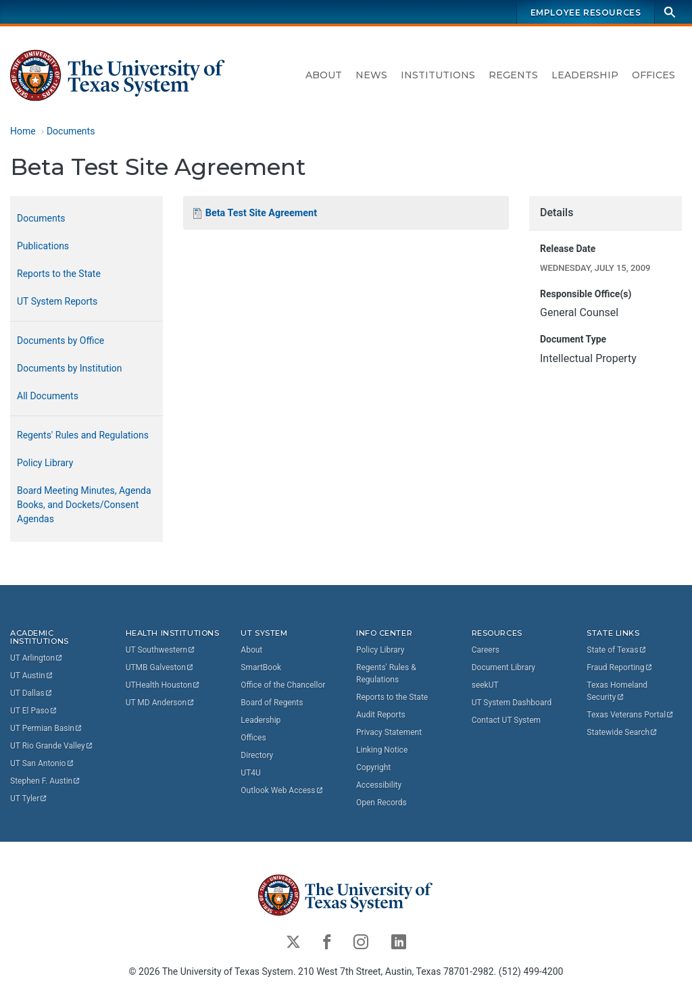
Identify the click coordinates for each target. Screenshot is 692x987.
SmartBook (261, 667)
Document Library (503, 667)
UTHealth (163, 685)
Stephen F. (45, 781)
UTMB (160, 667)
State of (617, 650)
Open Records (381, 802)
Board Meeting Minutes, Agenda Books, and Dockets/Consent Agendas (84, 504)
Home (23, 131)
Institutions (438, 75)
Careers (485, 650)
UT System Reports (57, 301)
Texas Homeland (618, 691)
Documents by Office (60, 340)
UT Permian (46, 728)
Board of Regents (272, 702)
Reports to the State (59, 273)
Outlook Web (282, 790)
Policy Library (45, 462)
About (323, 75)
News (371, 75)
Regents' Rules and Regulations (83, 435)
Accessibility (378, 785)
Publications (43, 246)
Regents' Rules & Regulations (386, 673)
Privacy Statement (389, 732)
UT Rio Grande (52, 746)
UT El (33, 710)
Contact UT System (506, 720)
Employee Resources (585, 12)
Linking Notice (381, 750)
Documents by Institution (69, 368)
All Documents (47, 395)
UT (37, 658)
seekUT (485, 685)
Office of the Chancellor (283, 685)
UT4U (250, 773)
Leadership (584, 75)
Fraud (620, 667)
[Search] (670, 12)
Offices (653, 75)
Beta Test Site (261, 213)
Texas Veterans (630, 714)
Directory (257, 755)
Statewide (622, 732)
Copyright (373, 767)
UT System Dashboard (512, 702)
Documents (71, 131)
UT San (42, 763)
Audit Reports (380, 714)
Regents (513, 75)
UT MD (160, 702)
